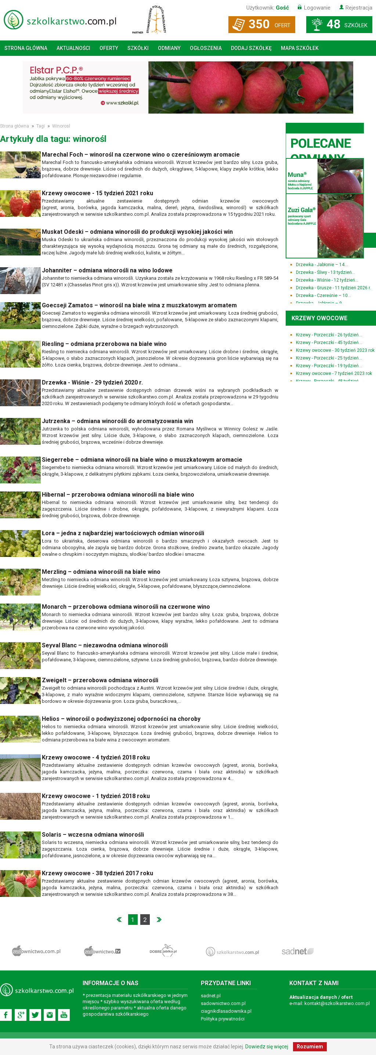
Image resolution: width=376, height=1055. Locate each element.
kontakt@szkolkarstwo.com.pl (337, 1003)
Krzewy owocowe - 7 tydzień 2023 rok (334, 373)
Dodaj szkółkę (251, 48)
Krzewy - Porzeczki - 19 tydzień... (329, 365)
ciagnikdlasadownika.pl (226, 1011)
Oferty (109, 48)
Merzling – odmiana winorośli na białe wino (101, 572)
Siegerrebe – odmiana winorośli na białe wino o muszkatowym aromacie (142, 460)
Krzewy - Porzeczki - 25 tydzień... (329, 358)
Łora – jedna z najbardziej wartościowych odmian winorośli (123, 533)
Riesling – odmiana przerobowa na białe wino (104, 344)
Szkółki (138, 48)
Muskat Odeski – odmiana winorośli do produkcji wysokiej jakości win (137, 232)
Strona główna (25, 48)
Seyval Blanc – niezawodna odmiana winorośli (105, 645)
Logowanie (317, 7)
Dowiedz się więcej (266, 1046)
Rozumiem (310, 1046)
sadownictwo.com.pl (223, 1003)
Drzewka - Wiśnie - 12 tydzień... (327, 280)
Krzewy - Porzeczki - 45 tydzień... (329, 342)
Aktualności (73, 48)
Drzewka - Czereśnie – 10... (323, 295)
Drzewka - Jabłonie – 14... (322, 264)
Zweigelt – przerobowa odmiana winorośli (100, 680)
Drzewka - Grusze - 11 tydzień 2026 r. (333, 287)
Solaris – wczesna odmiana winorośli (93, 835)
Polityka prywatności (223, 1019)
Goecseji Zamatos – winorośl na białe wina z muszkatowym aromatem (139, 305)
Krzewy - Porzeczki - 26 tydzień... (329, 334)
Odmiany (169, 48)
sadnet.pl (211, 995)
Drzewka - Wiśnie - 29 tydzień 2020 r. (92, 382)
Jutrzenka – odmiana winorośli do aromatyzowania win (117, 421)
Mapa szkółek (300, 48)
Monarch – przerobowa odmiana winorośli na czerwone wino (126, 607)
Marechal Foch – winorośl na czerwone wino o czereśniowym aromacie (141, 154)
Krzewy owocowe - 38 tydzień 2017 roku (97, 873)
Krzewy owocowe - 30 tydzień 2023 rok (335, 350)
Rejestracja (359, 7)
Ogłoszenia (206, 48)
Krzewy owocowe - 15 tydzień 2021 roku (97, 193)
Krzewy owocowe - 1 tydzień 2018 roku (96, 796)
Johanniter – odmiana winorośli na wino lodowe (107, 270)
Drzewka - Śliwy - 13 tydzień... (325, 272)
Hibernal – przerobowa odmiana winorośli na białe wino (118, 494)
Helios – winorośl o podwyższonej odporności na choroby (121, 719)
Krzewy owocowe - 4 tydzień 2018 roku (96, 757)
